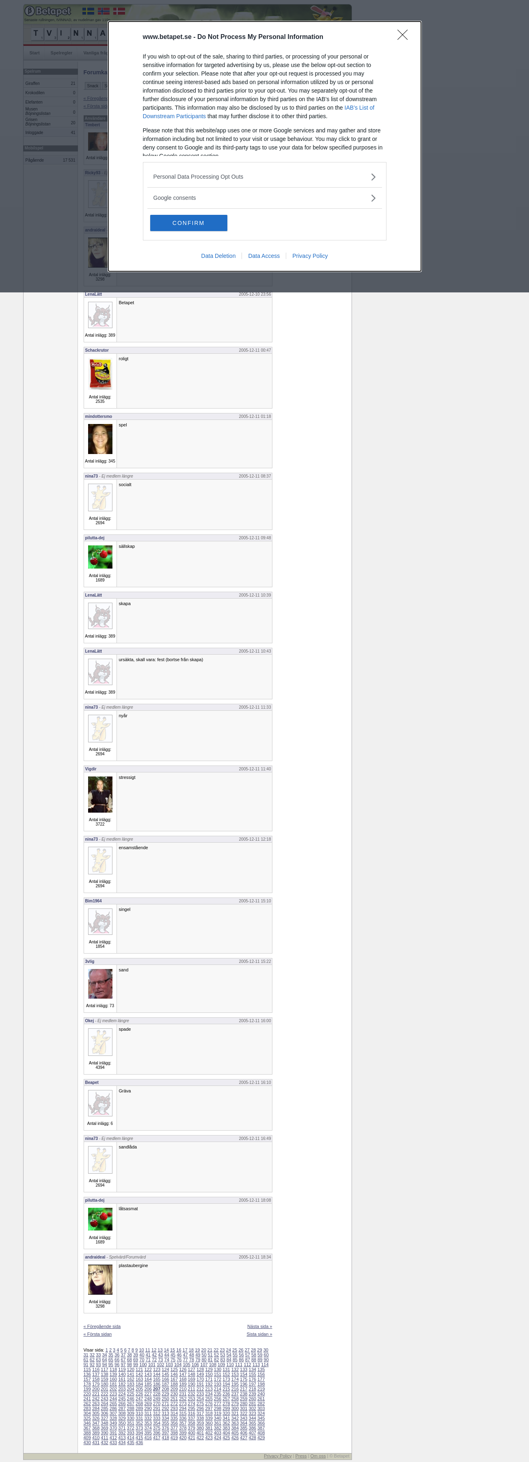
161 (121, 1379)
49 (197, 1354)
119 (121, 1369)
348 (104, 1423)
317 (200, 1413)
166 (165, 1379)
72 (154, 1359)
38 (129, 1354)
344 (252, 1418)
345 (261, 1418)
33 (98, 1354)
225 (130, 1393)
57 (247, 1354)
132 (235, 1369)
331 (139, 1418)
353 (147, 1423)
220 (87, 1393)
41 (148, 1354)
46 (179, 1354)
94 (104, 1364)
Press (301, 1455)
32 (92, 1354)
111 (238, 1364)
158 (95, 1379)
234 (208, 1393)
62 (92, 1359)
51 (210, 1354)
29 (259, 1349)
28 (253, 1349)
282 (261, 1403)
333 (156, 1418)
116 (95, 1369)
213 (208, 1388)
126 (182, 1369)
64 (104, 1359)
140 (121, 1374)
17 (185, 1349)
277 (217, 1403)
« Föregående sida (102, 1326)
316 (191, 1413)
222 (104, 1393)
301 (243, 1408)
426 (235, 1437)
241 (87, 1398)
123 (156, 1369)
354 (156, 1423)
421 (191, 1437)
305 (95, 1413)
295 (191, 1408)
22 (216, 1349)
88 (253, 1359)
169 (191, 1379)
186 (156, 1384)
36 (116, 1354)
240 (261, 1393)
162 (130, 1379)
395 (147, 1432)
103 (169, 1364)
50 (203, 1354)
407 (252, 1432)
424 (217, 1437)
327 (104, 1418)
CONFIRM (189, 223)
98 (129, 1364)
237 (235, 1393)
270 (156, 1403)
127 (191, 1369)
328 (113, 1418)
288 (130, 1408)
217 (243, 1388)
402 (208, 1432)
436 (139, 1442)
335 (174, 1418)
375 (156, 1427)
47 (185, 1354)
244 (113, 1398)
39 (135, 1354)
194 (226, 1384)
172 (217, 1379)
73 (160, 1359)
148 (191, 1374)
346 (87, 1423)
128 (200, 1369)
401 (200, 1432)
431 (95, 1442)
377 (174, 1427)
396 (156, 1432)
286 (113, 1408)
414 (130, 1437)
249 (156, 1398)
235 (217, 1393)
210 (182, 1388)
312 (156, 1413)
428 (252, 1437)
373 (139, 1427)
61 (86, 1359)
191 (200, 1384)
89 (259, 1359)
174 (235, 1379)
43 (160, 1354)
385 (243, 1427)
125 (174, 1369)
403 (217, 1432)
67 (123, 1359)
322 (243, 1413)
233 (200, 1393)
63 (98, 1359)
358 (191, 1423)
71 (148, 1359)
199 (87, 1388)
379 (191, 1427)
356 (174, 1423)
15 (172, 1349)
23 (222, 1349)
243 (104, 1398)
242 (95, 1398)
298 (217, 1408)
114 (264, 1364)
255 (208, 1398)
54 (229, 1354)
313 (165, 1413)
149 (200, 1374)
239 (252, 1393)
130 (217, 1369)
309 (130, 1413)
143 (147, 1374)
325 (87, 1418)
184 (139, 1384)
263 (95, 1403)
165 (156, 1379)
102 (160, 1364)
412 (113, 1437)
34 (104, 1354)
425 (226, 1437)
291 (156, 1408)
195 (235, 1384)
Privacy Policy (310, 256)
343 (243, 1418)
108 (212, 1364)
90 (266, 1359)
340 (217, 1418)
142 (139, 1374)
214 (217, 1388)
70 (141, 1359)
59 (259, 1354)
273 (182, 1403)
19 (197, 1349)
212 (200, 1388)
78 (191, 1359)
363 (235, 1423)
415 (139, 1437)
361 (217, 1423)
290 (147, 1408)
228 (156, 1393)
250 (165, 1398)
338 (200, 1418)
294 (182, 1408)
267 (130, 1403)
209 (174, 1388)
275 (200, 1403)
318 (208, 1413)
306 (104, 1413)
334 (165, 1418)
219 (261, 1388)
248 (147, 1398)
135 (261, 1369)
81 (210, 1359)
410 (95, 1437)
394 (139, 1432)
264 (104, 1403)
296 (200, 1408)
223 (113, 1393)
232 (191, 1393)
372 (130, 1427)
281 (252, 1403)
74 (166, 1359)
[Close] (405, 37)
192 (208, 1384)
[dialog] (264, 146)
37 (123, 1354)
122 (147, 1369)
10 (141, 1349)
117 (104, 1369)
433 (113, 1442)
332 (147, 1418)
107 (203, 1364)
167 (174, 1379)
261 (261, 1398)
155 (252, 1374)
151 (217, 1374)
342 (235, 1418)
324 (261, 1413)
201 (104, 1388)
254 (200, 1398)
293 (174, 1408)
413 (121, 1437)
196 (243, 1384)
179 (95, 1384)
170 (200, 1379)
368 (95, 1427)
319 (217, 1413)
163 (139, 1379)
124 (165, 1369)
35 (110, 1354)
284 (95, 1408)
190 (191, 1384)
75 (173, 1359)
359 (200, 1423)
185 (147, 1384)
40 (141, 1354)
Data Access (264, 256)
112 (247, 1364)
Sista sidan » (259, 1334)
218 (252, 1388)
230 (174, 1393)
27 (247, 1349)
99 (135, 1364)
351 (130, 1423)
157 (87, 1379)
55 (235, 1354)
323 (252, 1413)
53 (222, 1354)
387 (261, 1427)
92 (92, 1364)
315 (182, 1413)
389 (95, 1432)
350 (121, 1423)
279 (235, 1403)
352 (139, 1423)
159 (104, 1379)
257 (226, 1398)
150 (208, 1374)
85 (235, 1359)
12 (153, 1349)
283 (87, 1408)
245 (121, 1398)
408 (261, 1432)
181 (113, 1384)
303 (261, 1408)
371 (121, 1427)
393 (130, 1432)
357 (182, 1423)
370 (113, 1427)
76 (179, 1359)
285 (104, 1408)
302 (252, 1408)
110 (230, 1364)
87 (247, 1359)
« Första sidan (98, 1334)
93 (98, 1364)
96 (116, 1364)
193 (217, 1384)
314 (174, 1413)
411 (104, 1437)
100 (143, 1364)
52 (216, 1354)
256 (217, 1398)
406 (243, 1432)
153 (235, 1374)
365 (252, 1423)
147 (182, 1374)
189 (182, 1384)
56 (241, 1354)
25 (234, 1349)
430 (87, 1442)
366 (261, 1423)
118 (113, 1369)
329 (121, 1418)
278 (226, 1403)
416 (147, 1437)
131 (226, 1369)
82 (216, 1359)
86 (241, 1359)
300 (235, 1408)
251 (174, 1398)
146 (174, 1374)
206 (147, 1388)
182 (121, 1384)
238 (243, 1393)
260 (252, 1398)
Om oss (318, 1455)
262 (87, 1403)
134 (252, 1369)
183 (130, 1384)
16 (178, 1349)
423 (208, 1437)
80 (203, 1359)
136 (87, 1374)
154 (243, 1374)
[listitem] (264, 177)
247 (139, 1398)
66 (116, 1359)
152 (226, 1374)
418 (165, 1437)
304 (87, 1413)
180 (104, 1384)
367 (87, 1427)
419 (174, 1437)
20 (203, 1349)
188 (174, 1384)
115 (87, 1369)
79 (197, 1359)
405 (235, 1432)
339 (208, 1418)
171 (208, 1379)
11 (147, 1349)
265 (113, 1403)
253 (191, 1398)
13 (160, 1349)
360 (208, 1423)
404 (226, 1432)
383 (226, 1427)
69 (135, 1359)
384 (235, 1427)
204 (130, 1388)
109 (221, 1364)
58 (253, 1354)
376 (165, 1427)
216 (235, 1388)
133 (243, 1369)
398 (174, 1432)
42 (154, 1354)
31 (86, 1354)
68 (129, 1359)
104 (177, 1364)
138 (104, 1374)
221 (95, 1393)
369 (104, 1427)
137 (95, 1374)
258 (235, 1398)
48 (191, 1354)
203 (121, 1388)
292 (165, 1408)
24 (228, 1349)
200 (95, 1388)
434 (121, 1442)
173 (226, 1379)
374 (147, 1427)
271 (165, 1403)
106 (195, 1364)
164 (147, 1379)
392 (121, 1432)
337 (191, 1418)
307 (113, 1413)
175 (243, 1379)
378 (182, 1427)
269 (147, 1403)
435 (130, 1442)
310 (139, 1413)
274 (191, 1403)
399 (182, 1432)
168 (182, 1379)
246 (130, 1398)
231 (182, 1393)
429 (261, 1437)
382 (217, 1427)
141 (130, 1374)
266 (121, 1403)
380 (200, 1427)
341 (226, 1418)
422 (200, 1437)
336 (182, 1418)
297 (208, 1408)
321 (235, 1413)
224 (121, 1393)
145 (165, 1374)
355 (165, 1423)
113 (256, 1364)
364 (243, 1423)
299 (226, 1408)
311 (147, 1413)
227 (147, 1393)
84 (229, 1359)
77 (185, 1359)
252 (182, 1398)
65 (110, 1359)
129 (208, 1369)
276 (208, 1403)
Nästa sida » (259, 1326)
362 (226, 1423)
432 (104, 1442)
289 (139, 1408)
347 (95, 1423)
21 (209, 1349)
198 (261, 1384)
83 (222, 1359)
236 (226, 1393)
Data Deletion (218, 256)
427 (243, 1437)
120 (130, 1369)
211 (191, 1388)
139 (113, 1374)
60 (266, 1354)
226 (139, 1393)
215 (226, 1388)
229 (165, 1393)
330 (130, 1418)
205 (139, 1388)
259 (243, 1398)
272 (174, 1403)
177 (261, 1379)
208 (165, 1388)
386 (252, 1427)
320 (226, 1413)
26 (240, 1349)
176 (252, 1379)
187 (165, 1384)
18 (191, 1349)
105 (186, 1364)
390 (104, 1432)
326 (95, 1418)
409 (87, 1437)
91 (86, 1364)
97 (123, 1364)
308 (121, 1413)
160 (113, 1379)
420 (182, 1437)
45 (173, 1354)
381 (208, 1427)
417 (156, 1437)
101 (151, 1364)
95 (110, 1364)
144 (156, 1374)
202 (113, 1388)
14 (166, 1349)
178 (87, 1384)
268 (139, 1403)
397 (165, 1432)
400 (191, 1432)
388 (87, 1432)
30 (265, 1349)
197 (252, 1384)
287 (121, 1408)
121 (139, 1369)
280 (243, 1403)
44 (166, 1354)
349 (113, 1423)
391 (113, 1432)
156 (261, 1374)
